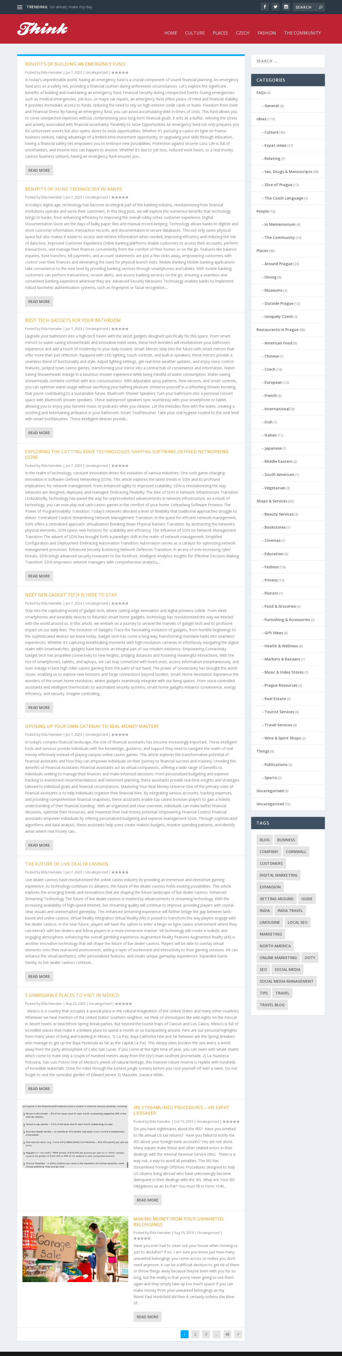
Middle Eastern (279, 453)
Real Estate (275, 690)
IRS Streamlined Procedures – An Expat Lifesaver (182, 1102)
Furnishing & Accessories (287, 611)
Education (274, 545)
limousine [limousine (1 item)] (270, 914)
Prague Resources (281, 677)
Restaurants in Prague (277, 321)
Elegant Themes (54, 1349)
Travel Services (278, 716)
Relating (272, 150)
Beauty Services (279, 506)
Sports (271, 769)
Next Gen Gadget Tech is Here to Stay (71, 587)
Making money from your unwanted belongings (179, 1213)
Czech (243, 25)
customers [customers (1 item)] (271, 855)
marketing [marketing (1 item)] (271, 926)
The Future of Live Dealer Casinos (66, 856)
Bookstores (275, 519)
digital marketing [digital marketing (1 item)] (278, 867)
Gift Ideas (274, 624)
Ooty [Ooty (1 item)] (310, 949)
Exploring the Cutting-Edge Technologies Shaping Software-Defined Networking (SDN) (126, 446)
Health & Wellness (281, 637)
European (273, 374)
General (272, 97)
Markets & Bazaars (282, 650)
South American (279, 466)
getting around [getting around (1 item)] (277, 890)
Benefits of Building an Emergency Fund (75, 56)
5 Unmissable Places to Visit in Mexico (72, 987)
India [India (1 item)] (265, 902)
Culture (195, 25)
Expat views (275, 137)
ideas (261, 110)
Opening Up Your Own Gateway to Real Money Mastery (92, 718)
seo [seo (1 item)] (263, 961)
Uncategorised (270, 782)
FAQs (261, 84)
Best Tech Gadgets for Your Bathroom (73, 312)
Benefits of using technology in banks (73, 181)
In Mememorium (280, 216)
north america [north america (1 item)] (275, 937)
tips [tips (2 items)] (264, 984)
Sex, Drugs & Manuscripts (288, 163)
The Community (302, 25)
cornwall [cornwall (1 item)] (296, 843)
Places (220, 25)
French (271, 387)
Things (262, 743)
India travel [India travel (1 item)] (290, 902)
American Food (278, 334)
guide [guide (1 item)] (307, 890)
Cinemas (273, 532)
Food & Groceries (280, 598)
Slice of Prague (278, 176)
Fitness (271, 571)
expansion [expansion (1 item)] (270, 878)
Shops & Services (271, 492)
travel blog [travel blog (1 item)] (272, 996)
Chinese (272, 348)
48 (227, 1326)
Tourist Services (279, 703)
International (277, 400)
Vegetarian (275, 479)
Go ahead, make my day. (71, 6)
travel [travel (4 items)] (282, 984)
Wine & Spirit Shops (283, 730)
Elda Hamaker (51, 64)
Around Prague (278, 255)
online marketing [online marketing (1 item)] (278, 949)
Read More (39, 162)
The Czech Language (284, 189)
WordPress (104, 1349)
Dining (271, 269)
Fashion (267, 25)
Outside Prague (279, 295)
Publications (276, 756)
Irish (269, 413)
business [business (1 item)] (286, 831)
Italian (271, 427)
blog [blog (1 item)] (265, 831)
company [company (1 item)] (269, 843)
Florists (271, 585)
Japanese (273, 440)
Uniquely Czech (279, 308)
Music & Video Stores (284, 664)
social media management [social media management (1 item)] (287, 973)
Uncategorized (97, 64)
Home (170, 25)
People (262, 203)
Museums (273, 282)
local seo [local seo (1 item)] (298, 914)
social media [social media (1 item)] (287, 961)
